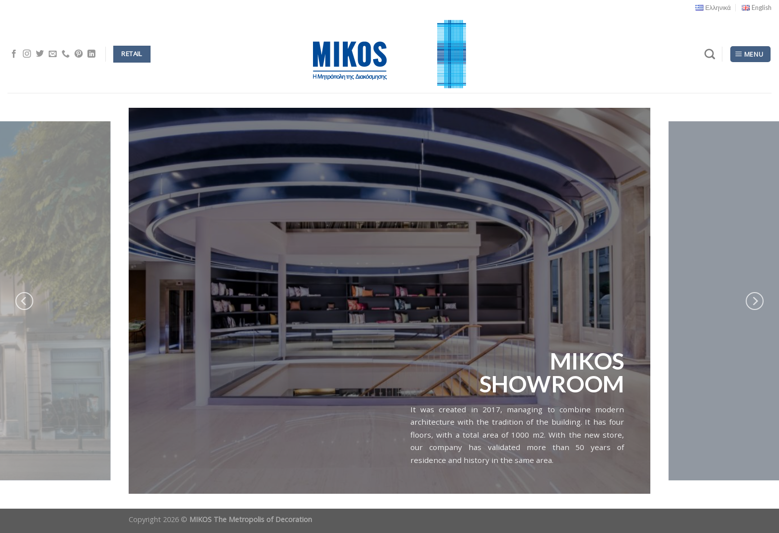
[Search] (709, 54)
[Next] (755, 300)
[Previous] (24, 300)
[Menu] (750, 54)
